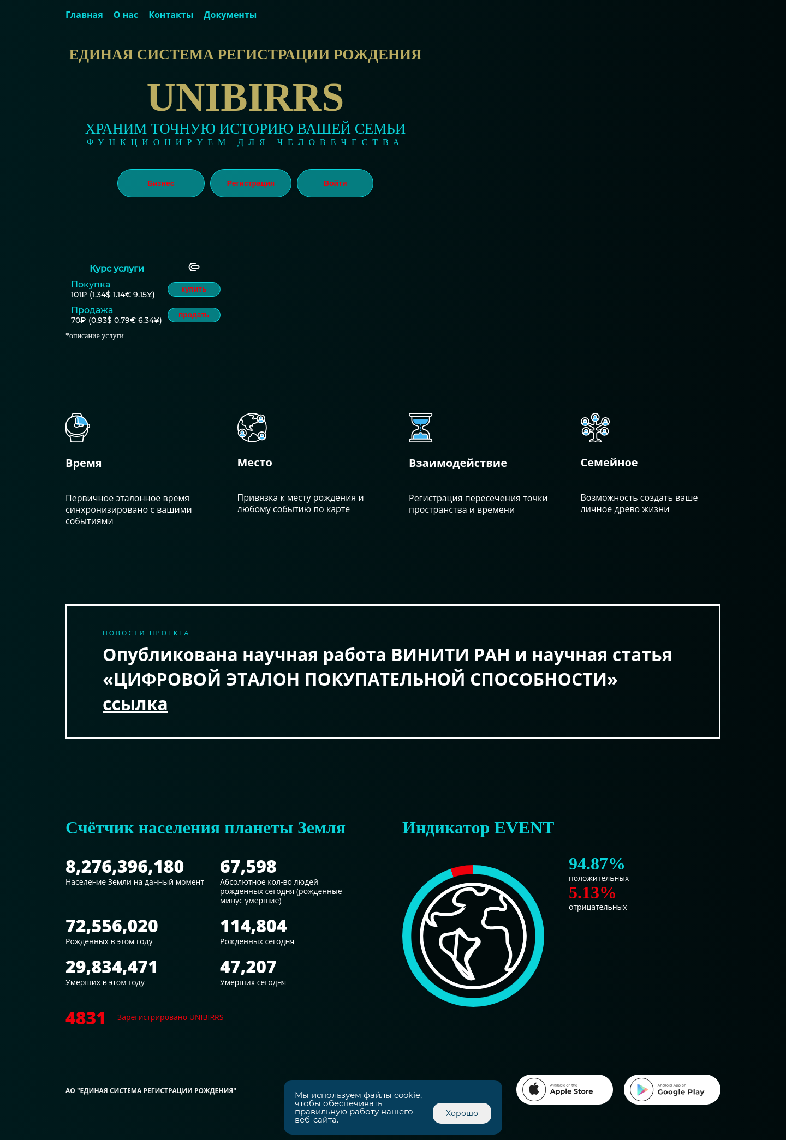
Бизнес (160, 183)
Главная (84, 15)
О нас (126, 15)
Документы (230, 15)
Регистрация (251, 183)
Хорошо (462, 1113)
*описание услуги (95, 336)
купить (194, 289)
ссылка (135, 703)
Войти (335, 183)
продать (195, 315)
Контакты (170, 15)
